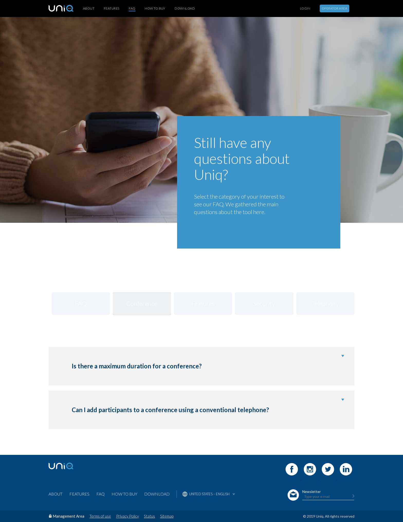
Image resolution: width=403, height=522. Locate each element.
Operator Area (334, 8)
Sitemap (166, 516)
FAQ (132, 8)
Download (185, 8)
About (88, 8)
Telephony (325, 303)
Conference (141, 303)
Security (264, 303)
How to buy (155, 8)
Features (112, 8)
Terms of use (100, 516)
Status (149, 516)
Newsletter (311, 491)
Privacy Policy (127, 516)
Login (305, 8)
